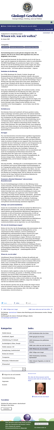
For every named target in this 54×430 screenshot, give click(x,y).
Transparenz (5, 357)
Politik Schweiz (11, 26)
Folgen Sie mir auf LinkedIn (44, 29)
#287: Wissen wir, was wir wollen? (38, 349)
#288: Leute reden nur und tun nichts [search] (40, 309)
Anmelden (6, 409)
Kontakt (4, 385)
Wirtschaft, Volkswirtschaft (10, 360)
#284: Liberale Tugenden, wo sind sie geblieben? (39, 362)
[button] (6, 303)
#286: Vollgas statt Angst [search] (9, 309)
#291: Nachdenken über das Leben (39, 333)
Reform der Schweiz (8, 354)
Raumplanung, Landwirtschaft (16, 47)
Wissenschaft (6, 364)
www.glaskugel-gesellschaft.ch (9, 317)
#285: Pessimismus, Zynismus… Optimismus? (38, 356)
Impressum (5, 381)
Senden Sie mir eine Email (40, 396)
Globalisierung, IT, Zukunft (10, 340)
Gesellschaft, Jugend (8, 336)
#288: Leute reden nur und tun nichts (39, 345)
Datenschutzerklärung (8, 378)
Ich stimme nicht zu (40, 428)
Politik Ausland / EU (8, 347)
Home (3, 26)
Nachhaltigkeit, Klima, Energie (30, 47)
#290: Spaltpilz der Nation (36, 336)
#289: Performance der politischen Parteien (39, 341)
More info (24, 429)
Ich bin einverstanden (41, 424)
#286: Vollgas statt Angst (36, 352)
